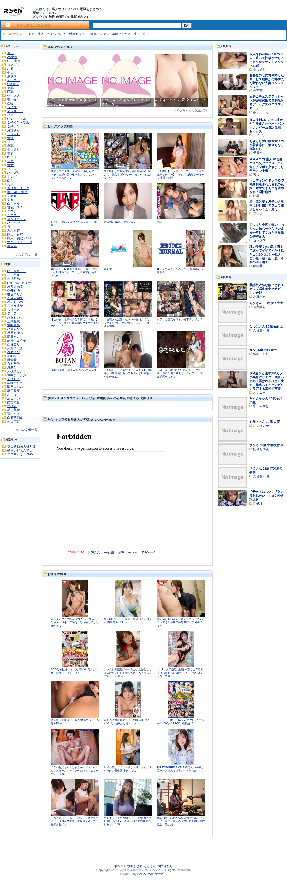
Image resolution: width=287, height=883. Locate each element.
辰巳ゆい (13, 398)
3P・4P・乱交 (17, 192)
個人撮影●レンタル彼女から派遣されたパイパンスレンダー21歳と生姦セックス (266, 125)
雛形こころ (261, 112)
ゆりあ (51, 34)
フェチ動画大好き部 (21, 446)
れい (159, 221)
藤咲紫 (258, 266)
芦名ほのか (261, 425)
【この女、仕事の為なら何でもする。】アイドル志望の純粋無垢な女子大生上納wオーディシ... (75, 322)
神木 (136, 34)
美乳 (10, 88)
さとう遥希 (15, 306)
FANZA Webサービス (152, 874)
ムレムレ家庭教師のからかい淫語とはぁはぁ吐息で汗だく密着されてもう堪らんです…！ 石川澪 (128, 672)
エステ (12, 211)
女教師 (12, 196)
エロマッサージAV (20, 454)
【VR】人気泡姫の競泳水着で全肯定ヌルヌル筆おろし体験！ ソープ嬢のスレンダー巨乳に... (180, 672)
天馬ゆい (259, 153)
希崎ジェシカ (16, 375)
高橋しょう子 (16, 340)
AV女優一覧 (29, 429)
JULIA (11, 356)
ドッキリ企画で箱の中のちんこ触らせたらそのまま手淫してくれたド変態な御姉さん (266, 230)
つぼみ (12, 406)
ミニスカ (13, 215)
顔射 (10, 180)
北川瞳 (12, 394)
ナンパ (12, 176)
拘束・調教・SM (19, 238)
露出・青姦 (15, 234)
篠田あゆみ (15, 333)
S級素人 (13, 84)
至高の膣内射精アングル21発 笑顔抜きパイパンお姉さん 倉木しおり (127, 722)
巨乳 (10, 92)
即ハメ (12, 157)
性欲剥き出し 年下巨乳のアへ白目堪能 (74, 370)
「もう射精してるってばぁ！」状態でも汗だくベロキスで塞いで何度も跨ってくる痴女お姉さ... (75, 821)
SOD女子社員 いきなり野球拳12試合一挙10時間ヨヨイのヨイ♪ (74, 671)
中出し (12, 72)
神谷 (40, 34)
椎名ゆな (13, 352)
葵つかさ (13, 414)
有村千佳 (13, 363)
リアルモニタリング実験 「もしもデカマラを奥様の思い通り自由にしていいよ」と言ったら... (74, 174)
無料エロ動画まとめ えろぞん (135, 866)
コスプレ (13, 65)
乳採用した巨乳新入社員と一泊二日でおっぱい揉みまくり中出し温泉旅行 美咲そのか (75, 272)
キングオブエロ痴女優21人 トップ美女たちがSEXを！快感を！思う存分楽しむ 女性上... (75, 622)
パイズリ (13, 173)
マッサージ (15, 111)
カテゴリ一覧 (28, 254)
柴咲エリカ (15, 383)
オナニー (13, 80)
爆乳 (10, 146)
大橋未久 (13, 309)
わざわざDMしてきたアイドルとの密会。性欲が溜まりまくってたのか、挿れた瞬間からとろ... (181, 373)
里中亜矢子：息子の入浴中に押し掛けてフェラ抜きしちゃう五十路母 (266, 205)
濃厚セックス (78, 34)
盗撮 (10, 103)
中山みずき (261, 406)
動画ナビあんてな (19, 450)
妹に (32, 34)
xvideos (133, 552)
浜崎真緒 (13, 325)
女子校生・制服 (18, 122)
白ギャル (13, 203)
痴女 (10, 165)
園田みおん (15, 387)
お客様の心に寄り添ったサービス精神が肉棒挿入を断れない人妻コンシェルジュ (266, 81)
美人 (10, 184)
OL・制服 (14, 61)
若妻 (10, 161)
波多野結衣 (15, 286)
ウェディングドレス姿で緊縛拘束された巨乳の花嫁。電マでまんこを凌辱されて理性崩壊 (266, 186)
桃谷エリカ (15, 294)
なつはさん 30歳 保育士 (266, 326)
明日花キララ (16, 271)
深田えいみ (15, 336)
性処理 (258, 503)
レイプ (12, 107)
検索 (187, 25)
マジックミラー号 (19, 242)
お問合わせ (165, 866)
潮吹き (12, 76)
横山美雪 (13, 410)
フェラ (12, 169)
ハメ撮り (13, 134)
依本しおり (261, 354)
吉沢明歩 (13, 279)
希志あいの (15, 302)
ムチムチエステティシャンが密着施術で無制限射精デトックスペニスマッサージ (266, 102)
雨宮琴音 (13, 402)
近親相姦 (13, 230)
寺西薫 (258, 91)
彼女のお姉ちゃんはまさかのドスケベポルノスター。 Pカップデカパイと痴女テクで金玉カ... (75, 770)
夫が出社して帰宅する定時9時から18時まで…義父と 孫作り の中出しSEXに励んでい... (127, 174)
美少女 (12, 99)
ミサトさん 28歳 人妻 (264, 422)
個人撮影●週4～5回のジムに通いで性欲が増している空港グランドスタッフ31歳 (266, 59)
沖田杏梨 (13, 421)
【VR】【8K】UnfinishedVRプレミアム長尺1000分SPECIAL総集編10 (180, 722)
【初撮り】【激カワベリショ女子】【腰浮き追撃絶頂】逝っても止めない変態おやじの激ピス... (128, 373)
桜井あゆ (13, 290)
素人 (10, 53)
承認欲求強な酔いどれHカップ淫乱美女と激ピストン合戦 (266, 289)
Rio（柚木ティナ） (20, 282)
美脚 (10, 200)
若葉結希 (259, 307)
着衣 (10, 153)
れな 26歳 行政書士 (263, 350)
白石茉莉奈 (15, 417)
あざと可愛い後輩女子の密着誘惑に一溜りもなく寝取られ (266, 145)
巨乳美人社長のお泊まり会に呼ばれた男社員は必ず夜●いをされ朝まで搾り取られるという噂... (128, 821)
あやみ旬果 (15, 298)
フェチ (12, 142)
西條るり (13, 344)
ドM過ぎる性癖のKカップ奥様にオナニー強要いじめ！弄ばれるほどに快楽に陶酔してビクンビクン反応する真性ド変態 (266, 381)
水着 (10, 68)
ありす (108, 269)
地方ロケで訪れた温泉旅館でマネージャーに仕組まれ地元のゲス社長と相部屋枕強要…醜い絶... (181, 821)
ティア (12, 313)
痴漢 (10, 138)
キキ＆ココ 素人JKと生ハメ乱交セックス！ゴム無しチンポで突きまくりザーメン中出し (266, 165)
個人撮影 (13, 149)
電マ (10, 227)
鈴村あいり (15, 317)
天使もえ (13, 379)
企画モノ (13, 115)
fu (59, 34)
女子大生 (13, 126)
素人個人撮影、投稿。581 (119, 221)
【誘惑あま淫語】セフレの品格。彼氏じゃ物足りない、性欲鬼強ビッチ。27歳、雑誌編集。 (128, 322)
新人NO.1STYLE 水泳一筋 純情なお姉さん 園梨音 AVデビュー (128, 621)
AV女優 (12, 57)
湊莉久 (12, 367)
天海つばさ (15, 348)
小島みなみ (15, 329)
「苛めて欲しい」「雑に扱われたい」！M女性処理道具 (266, 495)
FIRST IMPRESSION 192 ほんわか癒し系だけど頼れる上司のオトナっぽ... (180, 769)
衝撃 (121, 552)
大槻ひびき (15, 371)
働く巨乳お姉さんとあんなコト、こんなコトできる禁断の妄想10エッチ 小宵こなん (181, 622)
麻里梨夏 (13, 390)
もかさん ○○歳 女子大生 (266, 303)
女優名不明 (261, 330)
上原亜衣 (13, 321)
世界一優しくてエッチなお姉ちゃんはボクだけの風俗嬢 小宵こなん (128, 769)
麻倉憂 (12, 360)
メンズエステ (16, 219)
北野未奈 (259, 296)
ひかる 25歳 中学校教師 (266, 445)
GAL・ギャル (16, 119)
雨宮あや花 (261, 449)
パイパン (13, 223)
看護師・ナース (18, 188)
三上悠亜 (13, 275)
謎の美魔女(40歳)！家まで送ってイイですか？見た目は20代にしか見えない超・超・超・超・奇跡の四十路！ (266, 254)
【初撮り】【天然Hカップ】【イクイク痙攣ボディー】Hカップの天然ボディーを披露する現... (180, 174)
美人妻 (12, 246)
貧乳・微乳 (15, 207)
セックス (13, 95)
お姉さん (13, 130)
